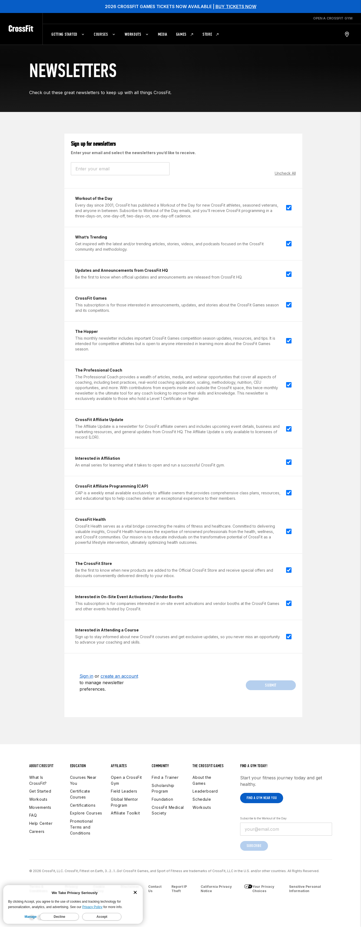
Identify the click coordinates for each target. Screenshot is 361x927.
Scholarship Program (163, 788)
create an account (119, 676)
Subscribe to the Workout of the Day (263, 818)
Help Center (41, 823)
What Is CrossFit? (38, 780)
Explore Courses (86, 813)
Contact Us (154, 889)
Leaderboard (205, 791)
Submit (270, 685)
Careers (37, 831)
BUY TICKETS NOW (236, 6)
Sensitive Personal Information (305, 889)
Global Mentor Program (124, 802)
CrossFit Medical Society (168, 810)
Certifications (82, 805)
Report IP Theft (179, 889)
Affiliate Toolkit (125, 813)
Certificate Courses (80, 794)
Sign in (86, 676)
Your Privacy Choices (259, 889)
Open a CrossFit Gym (126, 780)
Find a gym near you (262, 798)
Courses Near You (83, 780)
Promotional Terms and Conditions (81, 827)
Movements (40, 807)
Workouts (38, 799)
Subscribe (254, 845)
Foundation (162, 799)
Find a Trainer (165, 777)
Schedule (202, 799)
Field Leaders (124, 791)
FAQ (33, 815)
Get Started (40, 791)
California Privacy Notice (216, 889)
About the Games (202, 780)
